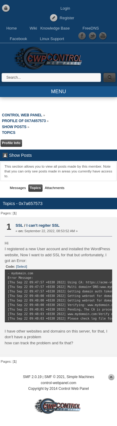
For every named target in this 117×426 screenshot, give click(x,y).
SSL (19, 225)
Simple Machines (80, 377)
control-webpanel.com (58, 383)
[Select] (21, 266)
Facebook (18, 38)
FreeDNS (91, 28)
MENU (58, 91)
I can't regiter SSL (42, 225)
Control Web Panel (50, 57)
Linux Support (52, 38)
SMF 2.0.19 (32, 377)
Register (67, 18)
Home (11, 28)
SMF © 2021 (54, 377)
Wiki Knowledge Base (50, 28)
